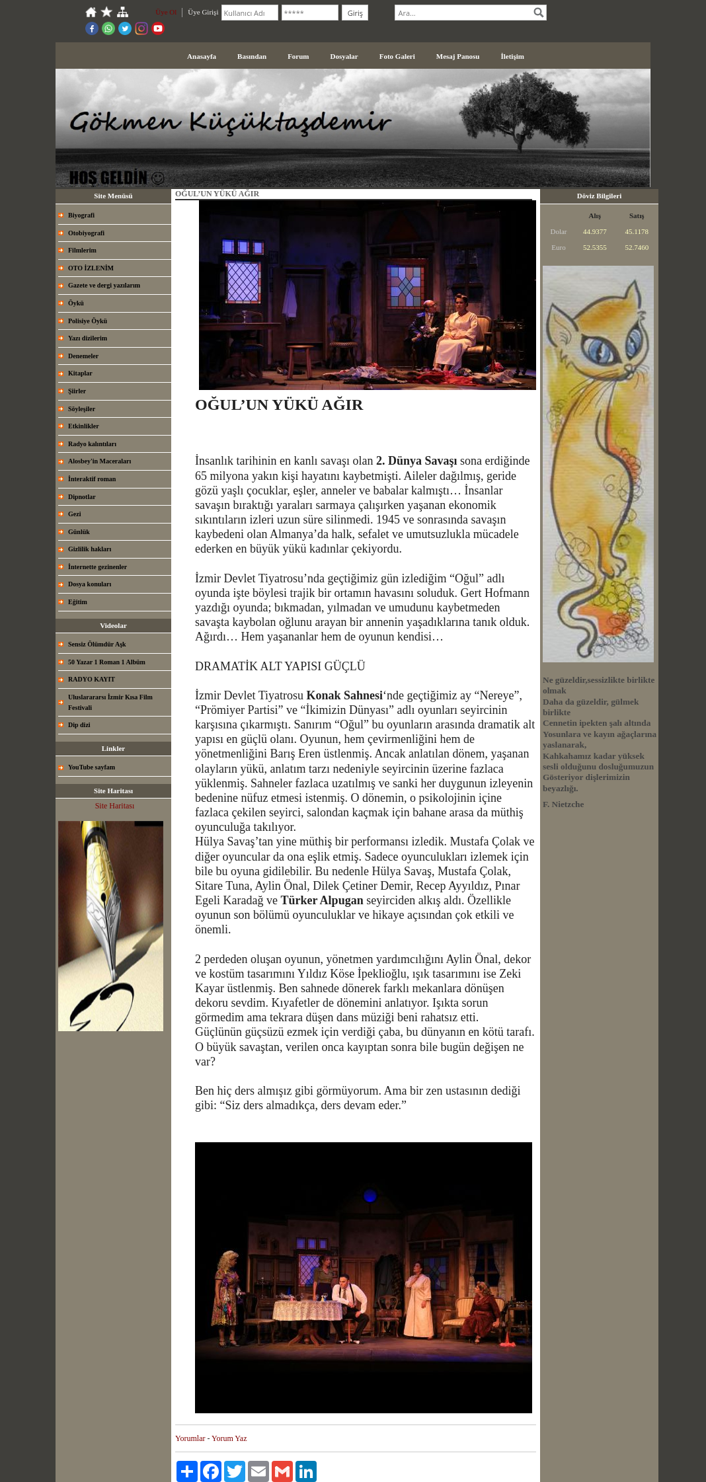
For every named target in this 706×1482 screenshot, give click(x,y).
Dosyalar (344, 56)
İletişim (512, 56)
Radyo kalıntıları (92, 444)
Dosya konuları (89, 584)
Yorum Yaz (229, 1438)
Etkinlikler (83, 426)
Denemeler (83, 356)
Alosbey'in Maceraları (99, 461)
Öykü (76, 303)
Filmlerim (82, 250)
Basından (251, 56)
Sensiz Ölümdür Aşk (97, 644)
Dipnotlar (82, 496)
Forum (298, 56)
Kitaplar (80, 373)
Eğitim (77, 601)
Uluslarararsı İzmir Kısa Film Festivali (110, 702)
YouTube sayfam (91, 767)
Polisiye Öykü (87, 321)
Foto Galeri (397, 56)
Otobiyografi (86, 233)
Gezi (74, 514)
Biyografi (81, 215)
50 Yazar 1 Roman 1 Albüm (106, 662)
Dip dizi (79, 724)
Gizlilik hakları (89, 549)
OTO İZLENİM (91, 268)
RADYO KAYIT (91, 679)
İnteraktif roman (92, 479)
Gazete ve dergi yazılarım (104, 285)
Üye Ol (165, 12)
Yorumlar (190, 1438)
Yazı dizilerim (87, 338)
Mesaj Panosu (458, 56)
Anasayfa (201, 56)
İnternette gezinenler (97, 566)
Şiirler (77, 391)
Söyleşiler (81, 408)
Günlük (79, 531)
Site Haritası (115, 805)
